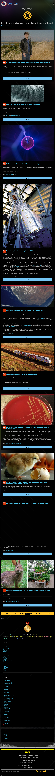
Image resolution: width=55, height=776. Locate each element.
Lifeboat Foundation (7, 771)
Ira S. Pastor (6, 721)
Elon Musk (4, 651)
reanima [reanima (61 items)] (15, 638)
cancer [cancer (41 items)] (46, 635)
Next (49, 614)
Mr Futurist (5, 735)
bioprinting (5, 670)
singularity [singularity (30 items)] (31, 638)
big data (4, 666)
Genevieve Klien (8, 174)
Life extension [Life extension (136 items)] (46, 636)
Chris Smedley (7, 723)
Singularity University (7, 652)
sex (11, 491)
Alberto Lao (6, 705)
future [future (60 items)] (11, 636)
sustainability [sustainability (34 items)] (36, 638)
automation (5, 664)
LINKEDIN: (21, 757)
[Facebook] (37, 771)
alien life (4, 657)
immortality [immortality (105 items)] (31, 636)
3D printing (5, 646)
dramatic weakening (40, 318)
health (20, 443)
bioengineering (5, 667)
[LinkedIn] (41, 771)
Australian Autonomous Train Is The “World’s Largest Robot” (22, 374)
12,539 (23, 614)
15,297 (44, 614)
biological (4, 668)
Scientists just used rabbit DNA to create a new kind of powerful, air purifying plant (28, 591)
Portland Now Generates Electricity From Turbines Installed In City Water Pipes (27, 503)
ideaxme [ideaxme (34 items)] (28, 636)
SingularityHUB (5, 739)
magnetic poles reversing (11, 326)
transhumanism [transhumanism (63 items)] (45, 638)
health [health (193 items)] (17, 636)
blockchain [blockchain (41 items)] (40, 635)
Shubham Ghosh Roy (8, 683)
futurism (12, 174)
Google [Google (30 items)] (15, 636)
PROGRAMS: (29, 764)
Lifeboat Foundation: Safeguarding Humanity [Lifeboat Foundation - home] (25, 4)
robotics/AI (12, 75)
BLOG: (29, 759)
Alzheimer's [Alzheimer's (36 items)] (7, 635)
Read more (27, 79)
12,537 (15, 614)
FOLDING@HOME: (20, 764)
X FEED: (21, 759)
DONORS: (24, 761)
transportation (17, 385)
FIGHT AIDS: (21, 762)
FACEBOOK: (20, 756)
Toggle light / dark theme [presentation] (53, 4)
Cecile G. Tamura (7, 701)
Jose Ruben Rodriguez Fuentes (10, 695)
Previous (7, 614)
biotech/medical (13, 115)
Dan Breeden (6, 686)
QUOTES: (29, 767)
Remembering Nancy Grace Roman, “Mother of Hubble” (20, 251)
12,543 (39, 614)
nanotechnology (18, 115)
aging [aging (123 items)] (3, 635)
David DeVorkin (16, 266)
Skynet (4, 653)
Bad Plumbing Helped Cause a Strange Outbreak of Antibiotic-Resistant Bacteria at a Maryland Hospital (28, 427)
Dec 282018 (4, 105)
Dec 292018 (4, 63)
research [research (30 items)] (28, 638)
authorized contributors (10, 26)
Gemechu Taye (7, 691)
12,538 (19, 614)
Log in (3, 26)
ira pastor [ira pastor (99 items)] (41, 636)
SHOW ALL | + (4, 725)
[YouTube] (43, 771)
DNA (3, 649)
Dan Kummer (6, 696)
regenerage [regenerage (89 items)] (19, 638)
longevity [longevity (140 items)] (5, 638)
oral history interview (36, 265)
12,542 (35, 614)
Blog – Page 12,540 (27, 8)
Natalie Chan (6, 710)
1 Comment (15, 174)
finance (17, 276)
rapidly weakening (27, 325)
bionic (4, 669)
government (17, 443)
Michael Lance (8, 75)
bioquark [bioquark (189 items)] (25, 635)
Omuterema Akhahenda (8, 698)
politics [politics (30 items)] (12, 638)
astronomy (5, 661)
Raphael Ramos (7, 708)
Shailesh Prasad (7, 688)
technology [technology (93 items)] (41, 638)
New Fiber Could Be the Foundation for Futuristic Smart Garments (23, 105)
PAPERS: (29, 766)
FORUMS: (25, 767)
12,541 (31, 614)
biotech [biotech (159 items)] (29, 635)
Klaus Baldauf (7, 699)
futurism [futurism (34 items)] (13, 636)
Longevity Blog (5, 734)
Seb (5, 716)
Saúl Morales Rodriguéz (8, 682)
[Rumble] (45, 771)
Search (52, 620)
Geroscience (5, 733)
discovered (5, 440)
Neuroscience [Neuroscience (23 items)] (10, 638)
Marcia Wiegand (8, 550)
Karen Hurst (6, 693)
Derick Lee (6, 704)
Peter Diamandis (6, 648)
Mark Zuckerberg (6, 655)
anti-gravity (5, 658)
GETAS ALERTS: (30, 757)
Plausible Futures (6, 738)
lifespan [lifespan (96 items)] (51, 636)
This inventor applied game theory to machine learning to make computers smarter (28, 63)
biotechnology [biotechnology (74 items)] (33, 635)
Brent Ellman (6, 714)
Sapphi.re (18, 771)
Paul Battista (6, 689)
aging (4, 656)
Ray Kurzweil (5, 650)
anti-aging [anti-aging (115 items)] (11, 635)
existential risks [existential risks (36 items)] (5, 636)
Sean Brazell (6, 711)
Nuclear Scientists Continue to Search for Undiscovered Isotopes (23, 164)
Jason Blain (6, 718)
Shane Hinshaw (8, 115)
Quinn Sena (6, 685)
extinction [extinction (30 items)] (8, 636)
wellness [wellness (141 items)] (51, 638)
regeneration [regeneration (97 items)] (23, 638)
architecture (5, 659)
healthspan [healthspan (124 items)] (21, 636)
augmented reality (6, 662)
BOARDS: (29, 761)
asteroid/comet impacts (7, 660)
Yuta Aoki (6, 702)
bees (3, 665)
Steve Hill (6, 713)
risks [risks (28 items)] (29, 638)
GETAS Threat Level (27, 751)
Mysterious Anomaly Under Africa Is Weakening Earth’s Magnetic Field (24, 310)
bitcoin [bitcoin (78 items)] (37, 635)
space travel (20, 276)
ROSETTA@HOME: (20, 766)
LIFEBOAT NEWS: (30, 756)
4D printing (5, 647)
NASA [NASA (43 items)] (8, 638)
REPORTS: (29, 762)
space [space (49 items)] (34, 638)
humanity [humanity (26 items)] (26, 636)
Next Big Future (5, 737)
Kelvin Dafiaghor (7, 692)
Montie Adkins (7, 720)
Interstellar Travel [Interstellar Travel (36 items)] (36, 636)
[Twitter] (39, 771)
